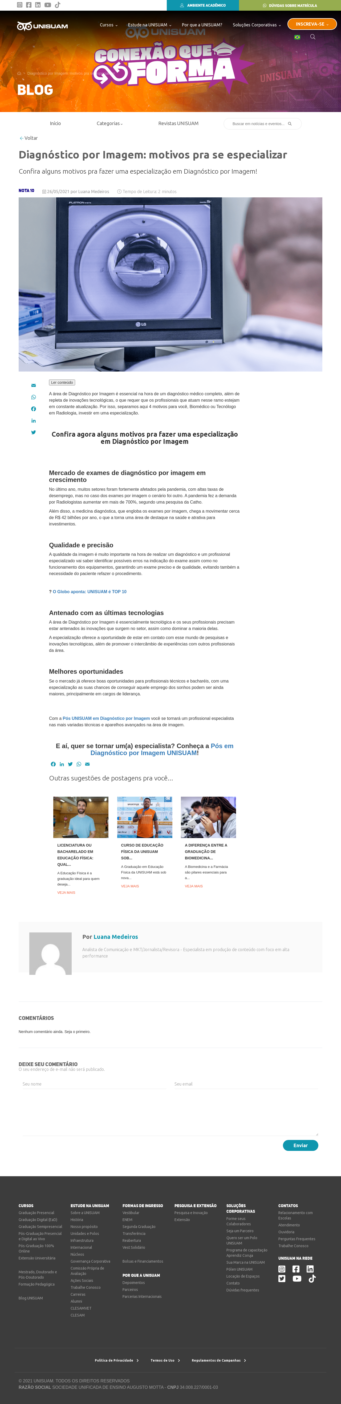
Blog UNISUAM (31, 1298)
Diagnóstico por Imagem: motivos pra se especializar (71, 73)
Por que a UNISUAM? (202, 24)
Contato (233, 1283)
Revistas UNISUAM (178, 123)
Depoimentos (134, 1283)
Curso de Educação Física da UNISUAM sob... (142, 851)
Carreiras (78, 1294)
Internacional (81, 1247)
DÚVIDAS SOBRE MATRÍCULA (290, 5)
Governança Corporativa (90, 1261)
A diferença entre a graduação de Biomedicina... (206, 851)
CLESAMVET (81, 1308)
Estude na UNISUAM (149, 24)
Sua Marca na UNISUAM (245, 1262)
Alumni (76, 1301)
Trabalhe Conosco (86, 1287)
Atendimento (289, 1225)
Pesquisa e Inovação (191, 1213)
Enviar (301, 1145)
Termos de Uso (165, 1360)
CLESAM (78, 1315)
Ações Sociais (82, 1280)
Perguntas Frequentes (296, 1239)
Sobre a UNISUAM (85, 1213)
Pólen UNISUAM (239, 1269)
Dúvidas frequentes (242, 1290)
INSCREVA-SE (312, 23)
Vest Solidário (134, 1247)
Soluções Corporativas (257, 24)
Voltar (29, 138)
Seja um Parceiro (240, 1231)
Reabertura (132, 1240)
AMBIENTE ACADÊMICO (203, 5)
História (77, 1220)
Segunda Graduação (139, 1226)
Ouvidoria (286, 1232)
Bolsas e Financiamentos (143, 1261)
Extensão (182, 1220)
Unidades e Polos (85, 1233)
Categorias (110, 123)
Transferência (134, 1233)
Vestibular (131, 1213)
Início (55, 123)
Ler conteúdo (62, 382)
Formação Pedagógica (37, 1284)
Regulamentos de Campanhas (219, 1360)
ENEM (127, 1220)
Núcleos (77, 1254)
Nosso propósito (84, 1226)
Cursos (108, 24)
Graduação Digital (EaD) (38, 1220)
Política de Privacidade (117, 1360)
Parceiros (130, 1289)
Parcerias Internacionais (142, 1296)
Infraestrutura (82, 1240)
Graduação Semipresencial (40, 1226)
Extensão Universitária (37, 1258)
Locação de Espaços (243, 1276)
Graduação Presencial (36, 1213)
